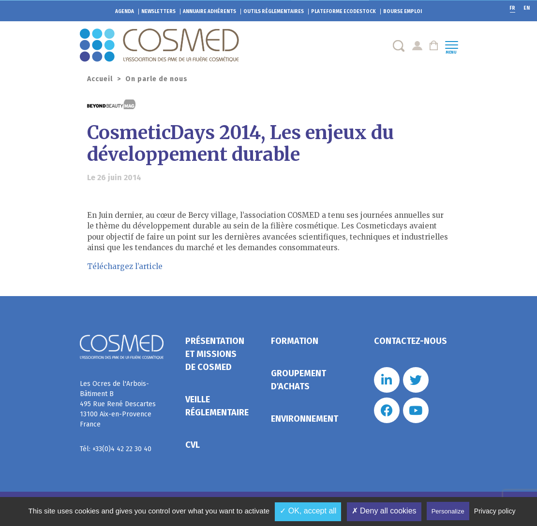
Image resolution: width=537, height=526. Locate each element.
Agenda (124, 11)
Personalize (448, 511)
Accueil (100, 79)
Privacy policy (495, 511)
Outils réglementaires (273, 11)
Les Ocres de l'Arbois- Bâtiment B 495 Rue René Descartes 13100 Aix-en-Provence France (118, 404)
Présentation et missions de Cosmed (214, 354)
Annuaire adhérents (209, 11)
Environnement (304, 418)
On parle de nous (156, 79)
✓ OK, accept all (308, 511)
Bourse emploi (402, 11)
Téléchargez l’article (125, 266)
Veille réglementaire (217, 406)
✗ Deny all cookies (384, 511)
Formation (294, 341)
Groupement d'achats (298, 380)
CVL (192, 445)
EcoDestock (343, 11)
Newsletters (158, 11)
